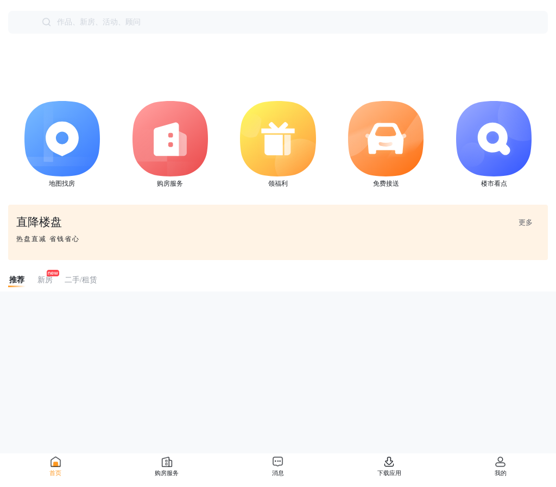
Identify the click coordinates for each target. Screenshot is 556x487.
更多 (526, 222)
